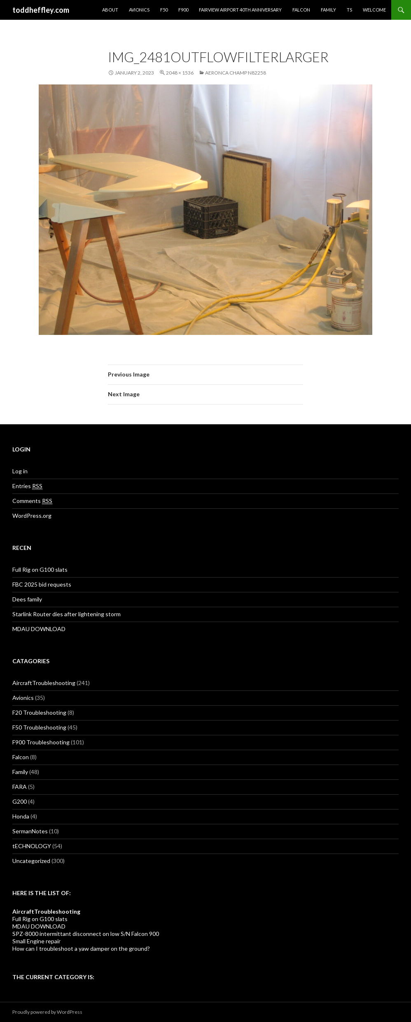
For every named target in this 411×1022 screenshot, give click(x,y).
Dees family (27, 599)
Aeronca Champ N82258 (235, 73)
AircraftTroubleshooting (43, 682)
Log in (20, 471)
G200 (19, 801)
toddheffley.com (40, 9)
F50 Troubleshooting (39, 727)
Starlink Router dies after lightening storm (66, 613)
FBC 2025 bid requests (41, 584)
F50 (164, 9)
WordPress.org (31, 515)
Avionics (139, 9)
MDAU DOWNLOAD (38, 628)
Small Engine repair (36, 941)
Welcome (374, 9)
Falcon (301, 9)
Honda (20, 816)
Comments (32, 501)
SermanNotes (30, 831)
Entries (27, 486)
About (110, 9)
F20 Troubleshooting (39, 712)
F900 (183, 9)
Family (328, 9)
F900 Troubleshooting (41, 742)
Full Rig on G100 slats (40, 569)
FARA (19, 786)
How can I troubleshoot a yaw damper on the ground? (81, 948)
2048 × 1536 (180, 73)
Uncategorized (31, 860)
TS (349, 9)
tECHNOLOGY (31, 845)
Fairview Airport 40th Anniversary (240, 9)
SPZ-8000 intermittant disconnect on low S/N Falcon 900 (85, 933)
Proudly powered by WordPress (47, 1012)
